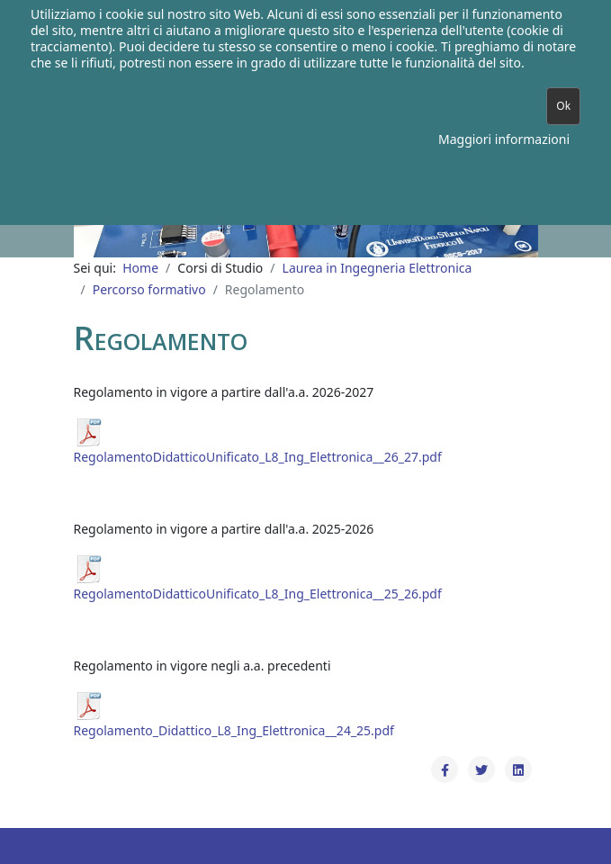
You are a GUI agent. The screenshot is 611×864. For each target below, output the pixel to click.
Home (140, 267)
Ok (563, 105)
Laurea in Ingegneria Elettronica (377, 267)
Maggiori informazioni (504, 139)
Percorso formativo (149, 289)
